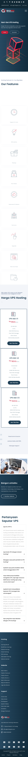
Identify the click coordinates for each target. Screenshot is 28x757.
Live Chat (24, 5)
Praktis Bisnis (5, 675)
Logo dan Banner (5, 685)
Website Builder (5, 659)
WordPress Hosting (6, 647)
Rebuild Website (5, 682)
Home (3, 755)
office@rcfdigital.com (15, 5)
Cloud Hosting (5, 651)
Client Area (4, 696)
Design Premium (5, 711)
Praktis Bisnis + (5, 678)
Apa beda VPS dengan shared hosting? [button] (14, 553)
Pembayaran (4, 701)
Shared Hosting (5, 649)
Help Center (4, 699)
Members (15, 755)
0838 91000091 (5, 5)
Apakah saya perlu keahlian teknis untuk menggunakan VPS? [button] (14, 569)
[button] (4, 32)
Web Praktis (4, 670)
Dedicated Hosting (6, 656)
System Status (5, 704)
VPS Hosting (4, 654)
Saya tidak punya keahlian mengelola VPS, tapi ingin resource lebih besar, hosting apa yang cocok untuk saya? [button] (14, 579)
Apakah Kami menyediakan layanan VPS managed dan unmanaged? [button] (14, 591)
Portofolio (3, 708)
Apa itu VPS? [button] (7, 527)
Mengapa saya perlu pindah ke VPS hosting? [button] (14, 561)
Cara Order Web (5, 706)
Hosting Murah (5, 644)
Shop (20, 755)
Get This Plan (13, 343)
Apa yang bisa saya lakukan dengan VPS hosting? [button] (14, 619)
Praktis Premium (5, 673)
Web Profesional (5, 680)
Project (8, 755)
